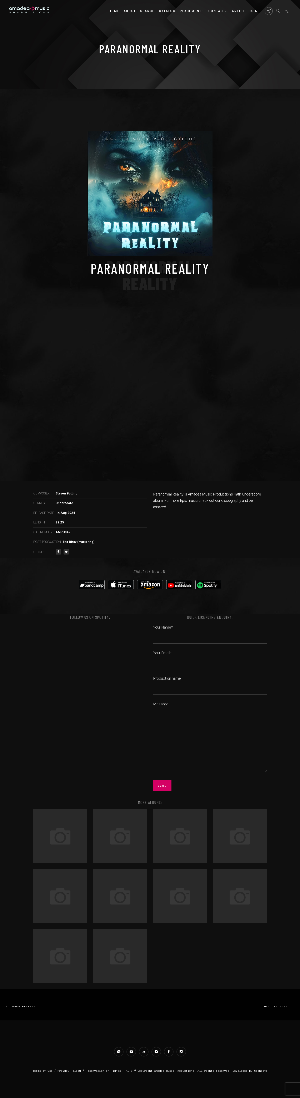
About (130, 11)
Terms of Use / (45, 1071)
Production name (210, 683)
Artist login (245, 11)
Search (147, 11)
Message (210, 737)
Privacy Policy (69, 1071)
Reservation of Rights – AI (108, 1071)
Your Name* (210, 632)
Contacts (218, 11)
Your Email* (210, 657)
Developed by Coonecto (250, 1071)
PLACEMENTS (192, 11)
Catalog (167, 11)
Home (114, 11)
